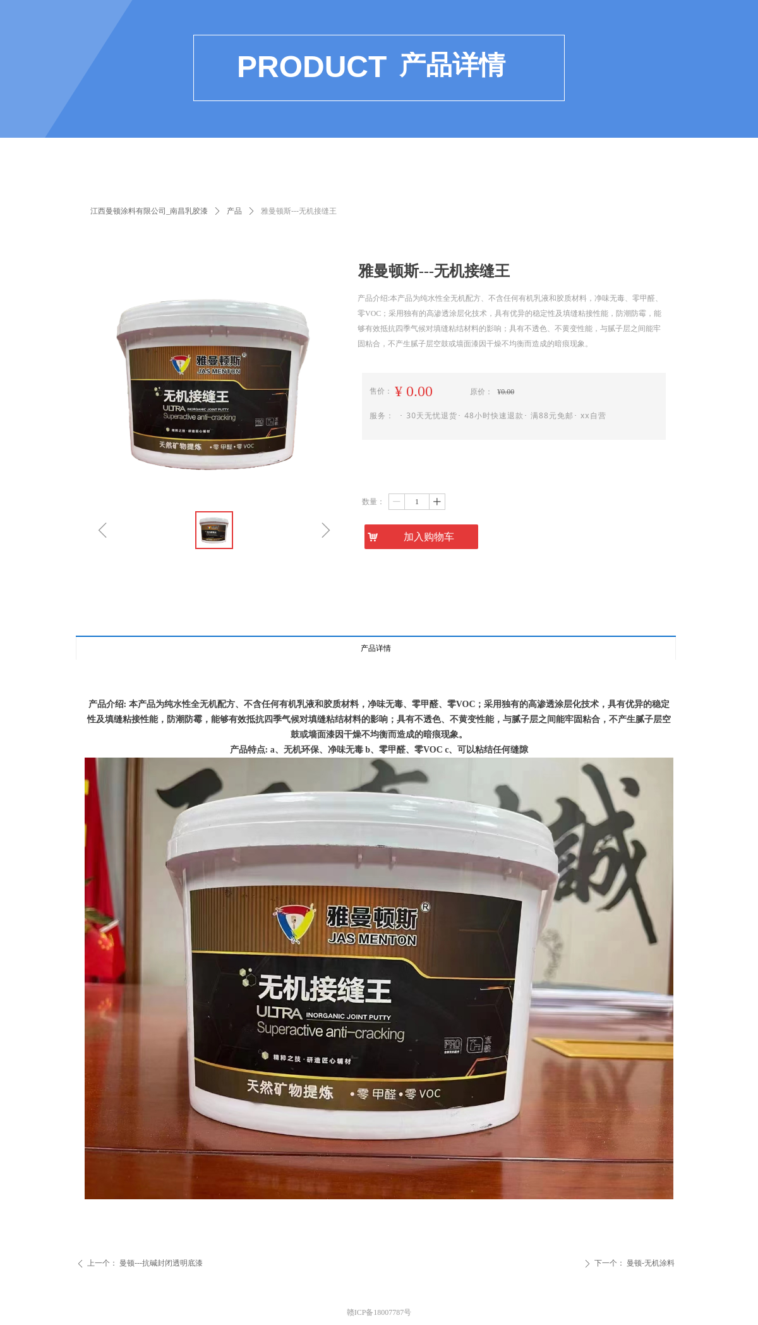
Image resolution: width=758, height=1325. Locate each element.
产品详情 (376, 648)
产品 (234, 211)
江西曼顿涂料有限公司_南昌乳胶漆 (149, 211)
